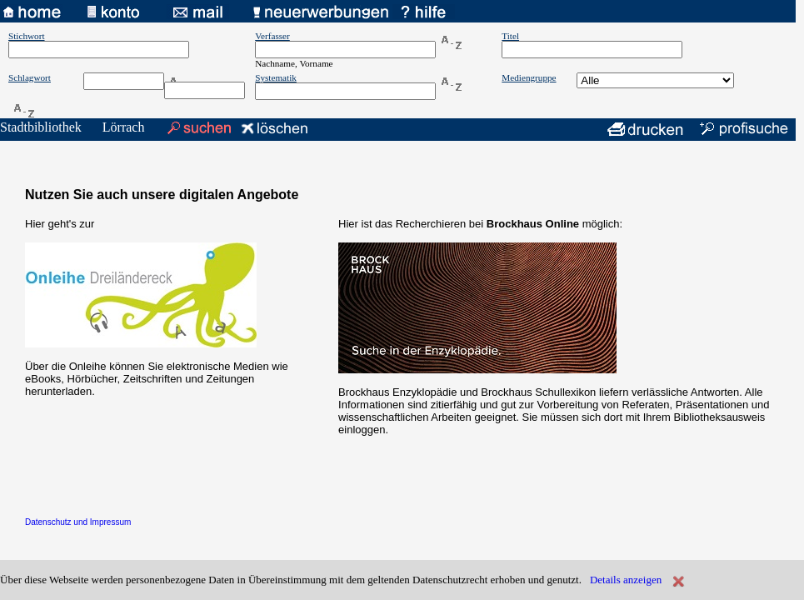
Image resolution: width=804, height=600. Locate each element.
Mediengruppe (529, 77)
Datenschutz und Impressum (78, 522)
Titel (510, 36)
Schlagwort (29, 77)
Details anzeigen (626, 579)
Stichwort (26, 36)
